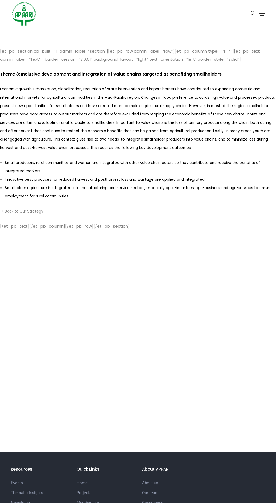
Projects (84, 492)
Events (17, 482)
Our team (150, 492)
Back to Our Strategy (24, 211)
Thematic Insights (27, 492)
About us (150, 482)
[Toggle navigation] (262, 14)
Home (82, 482)
